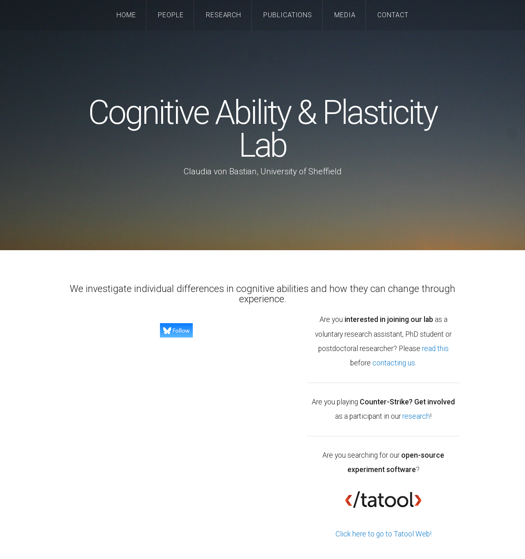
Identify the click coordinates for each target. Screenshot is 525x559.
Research (224, 15)
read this (435, 349)
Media (345, 15)
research (416, 416)
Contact (393, 15)
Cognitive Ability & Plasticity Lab (262, 129)
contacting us (393, 363)
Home (126, 15)
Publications (288, 15)
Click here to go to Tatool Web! (383, 534)
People (171, 15)
